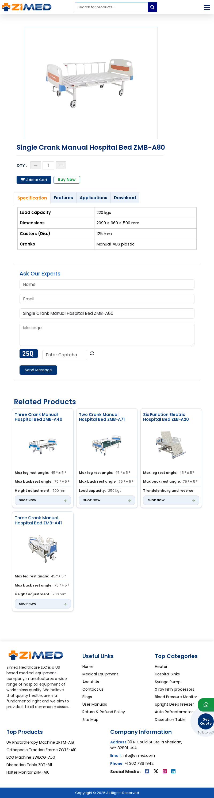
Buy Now (67, 179)
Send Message (38, 370)
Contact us (93, 689)
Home (88, 666)
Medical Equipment (100, 674)
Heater (161, 666)
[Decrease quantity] (35, 165)
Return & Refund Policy (103, 711)
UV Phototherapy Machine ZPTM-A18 (40, 742)
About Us (90, 681)
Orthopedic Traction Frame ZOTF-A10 (41, 749)
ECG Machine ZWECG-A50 (30, 757)
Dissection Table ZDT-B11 (29, 764)
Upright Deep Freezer (174, 704)
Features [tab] (63, 198)
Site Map (90, 719)
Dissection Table (170, 719)
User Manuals (94, 704)
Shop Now (27, 500)
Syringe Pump (168, 681)
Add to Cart (34, 179)
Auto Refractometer (174, 711)
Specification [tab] (32, 198)
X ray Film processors (174, 689)
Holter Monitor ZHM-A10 (27, 772)
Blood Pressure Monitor (176, 696)
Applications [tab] (93, 198)
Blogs (87, 696)
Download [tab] (125, 198)
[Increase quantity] (61, 165)
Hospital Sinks (167, 674)
